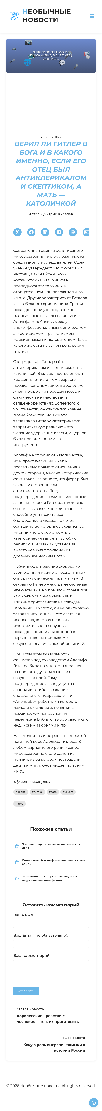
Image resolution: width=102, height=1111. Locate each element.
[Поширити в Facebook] (31, 232)
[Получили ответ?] (93, 1102)
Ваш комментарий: (31, 955)
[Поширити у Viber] (73, 232)
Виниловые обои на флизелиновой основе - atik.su (53, 862)
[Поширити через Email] (87, 232)
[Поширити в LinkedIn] (45, 232)
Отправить (26, 991)
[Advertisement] (51, 100)
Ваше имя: (23, 915)
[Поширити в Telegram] (59, 232)
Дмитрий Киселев (57, 214)
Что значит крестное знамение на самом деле (51, 845)
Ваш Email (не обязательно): (40, 935)
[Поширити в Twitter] (17, 232)
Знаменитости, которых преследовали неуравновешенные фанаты (49, 878)
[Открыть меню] (92, 16)
